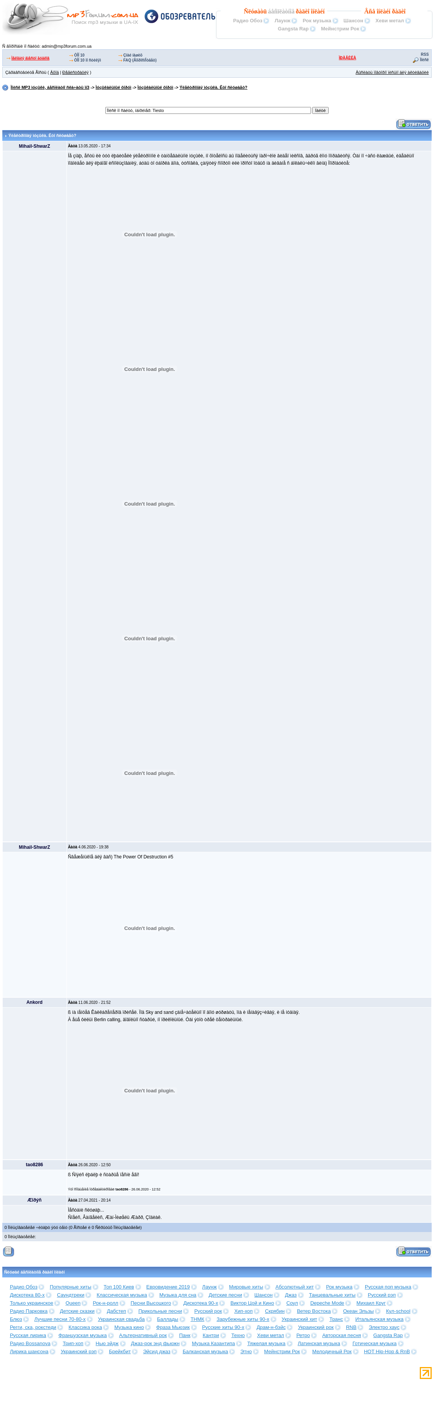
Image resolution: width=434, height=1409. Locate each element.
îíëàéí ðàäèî (391, 11)
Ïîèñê (424, 60)
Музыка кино (129, 1327)
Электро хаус (384, 1327)
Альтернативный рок (143, 1335)
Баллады (167, 1319)
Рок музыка (317, 20)
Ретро (303, 1335)
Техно (238, 1335)
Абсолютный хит (295, 1287)
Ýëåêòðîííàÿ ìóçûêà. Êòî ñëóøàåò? (214, 87)
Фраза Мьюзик (173, 1327)
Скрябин (274, 1311)
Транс (336, 1319)
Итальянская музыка (379, 1319)
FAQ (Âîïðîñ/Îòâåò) (140, 60)
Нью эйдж (107, 1343)
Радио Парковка (29, 1311)
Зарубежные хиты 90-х (242, 1319)
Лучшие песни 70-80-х (59, 1319)
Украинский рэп (79, 1351)
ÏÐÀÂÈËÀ (347, 58)
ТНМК (198, 1319)
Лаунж (282, 20)
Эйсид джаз (156, 1351)
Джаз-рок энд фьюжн (155, 1343)
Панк (184, 1335)
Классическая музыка (121, 1295)
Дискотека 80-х (27, 1295)
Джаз (291, 1295)
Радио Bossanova (30, 1343)
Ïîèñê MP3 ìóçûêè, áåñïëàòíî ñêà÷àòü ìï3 (50, 87)
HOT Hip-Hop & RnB (387, 1351)
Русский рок (208, 1311)
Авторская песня (341, 1335)
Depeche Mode (327, 1303)
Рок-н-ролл (105, 1303)
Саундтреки (70, 1295)
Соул (292, 1303)
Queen (72, 1303)
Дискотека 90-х (200, 1303)
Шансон (353, 20)
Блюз (16, 1319)
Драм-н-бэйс (271, 1327)
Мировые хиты (246, 1287)
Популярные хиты (70, 1287)
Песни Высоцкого (151, 1303)
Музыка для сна (178, 1295)
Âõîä (54, 72)
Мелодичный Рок (331, 1351)
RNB (351, 1327)
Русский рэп (382, 1295)
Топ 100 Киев (119, 1287)
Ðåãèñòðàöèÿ (75, 72)
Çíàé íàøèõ (133, 55)
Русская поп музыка (388, 1287)
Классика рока (85, 1327)
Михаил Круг (371, 1303)
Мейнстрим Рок (340, 29)
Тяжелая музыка (266, 1343)
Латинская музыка (319, 1343)
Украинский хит (299, 1319)
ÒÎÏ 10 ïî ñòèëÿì (87, 60)
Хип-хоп (243, 1311)
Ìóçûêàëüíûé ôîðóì (113, 87)
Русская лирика (28, 1335)
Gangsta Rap (293, 29)
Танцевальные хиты (332, 1295)
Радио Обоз (247, 20)
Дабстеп (116, 1311)
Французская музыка (82, 1335)
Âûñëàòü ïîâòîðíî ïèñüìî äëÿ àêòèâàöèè (392, 72)
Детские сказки (77, 1311)
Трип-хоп (73, 1343)
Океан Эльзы (358, 1311)
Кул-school (398, 1311)
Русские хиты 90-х (223, 1327)
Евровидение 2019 (168, 1287)
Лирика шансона (29, 1351)
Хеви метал (390, 20)
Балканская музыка (205, 1351)
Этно (246, 1351)
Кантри (211, 1335)
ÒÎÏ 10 (79, 55)
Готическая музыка (375, 1343)
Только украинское (31, 1303)
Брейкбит (120, 1351)
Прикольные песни (160, 1311)
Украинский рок (316, 1327)
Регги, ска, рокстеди (33, 1327)
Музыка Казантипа (213, 1343)
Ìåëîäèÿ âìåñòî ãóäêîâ (31, 58)
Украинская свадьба (121, 1319)
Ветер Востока (314, 1311)
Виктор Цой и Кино (252, 1303)
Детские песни (225, 1295)
